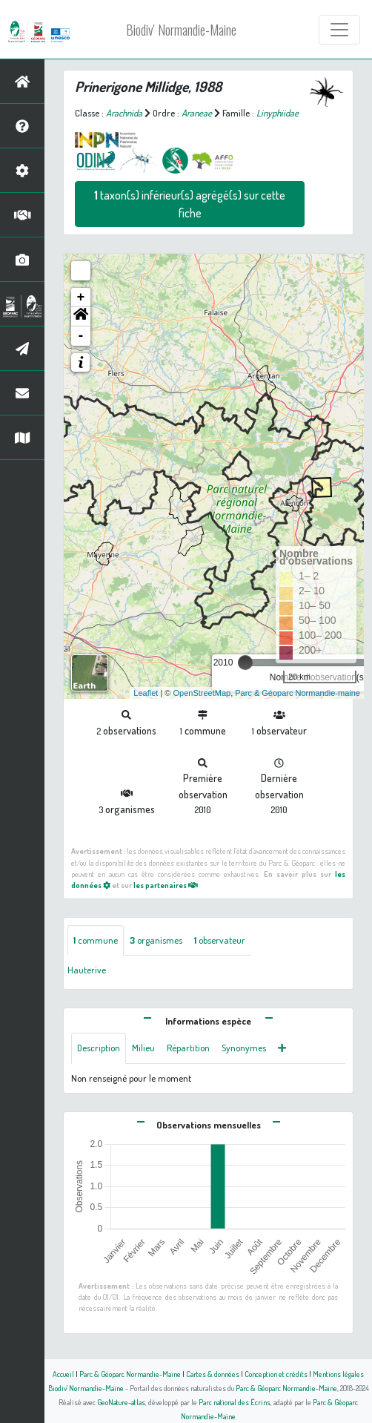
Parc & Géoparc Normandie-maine (297, 693)
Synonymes (244, 1048)
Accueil (63, 1373)
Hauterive (86, 970)
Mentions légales (338, 1373)
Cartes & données (212, 1373)
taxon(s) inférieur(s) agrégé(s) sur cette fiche (189, 204)
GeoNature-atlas (121, 1402)
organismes (156, 940)
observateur (219, 940)
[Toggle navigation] (339, 30)
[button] (80, 316)
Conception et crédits (276, 1373)
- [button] (81, 336)
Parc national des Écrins (234, 1402)
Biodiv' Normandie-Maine (181, 29)
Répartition (188, 1048)
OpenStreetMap (201, 693)
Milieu (143, 1048)
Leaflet (145, 693)
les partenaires (165, 885)
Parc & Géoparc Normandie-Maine (130, 1373)
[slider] (245, 662)
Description (98, 1048)
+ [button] (81, 297)
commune (95, 940)
